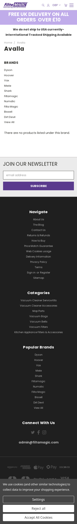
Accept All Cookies (39, 517)
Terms (39, 267)
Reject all (38, 508)
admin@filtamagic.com (39, 442)
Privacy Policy (38, 262)
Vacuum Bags (38, 316)
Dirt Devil (9, 117)
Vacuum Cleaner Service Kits (39, 300)
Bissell (8, 112)
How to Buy (38, 240)
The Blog (38, 224)
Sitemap (38, 278)
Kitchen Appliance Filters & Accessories (38, 332)
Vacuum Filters (38, 327)
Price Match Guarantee (38, 246)
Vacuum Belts (38, 321)
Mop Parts (38, 311)
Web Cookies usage (38, 251)
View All (9, 122)
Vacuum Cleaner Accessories (38, 305)
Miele (7, 86)
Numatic (9, 101)
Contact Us (38, 230)
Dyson (8, 70)
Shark (8, 91)
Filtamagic (11, 96)
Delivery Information (38, 256)
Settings (38, 499)
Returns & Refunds (38, 235)
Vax (6, 80)
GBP (56, 5)
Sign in (31, 272)
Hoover (9, 75)
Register (45, 272)
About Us (38, 219)
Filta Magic (11, 107)
